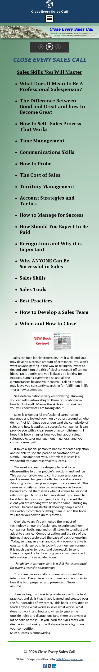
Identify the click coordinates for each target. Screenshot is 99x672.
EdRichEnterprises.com (69, 659)
